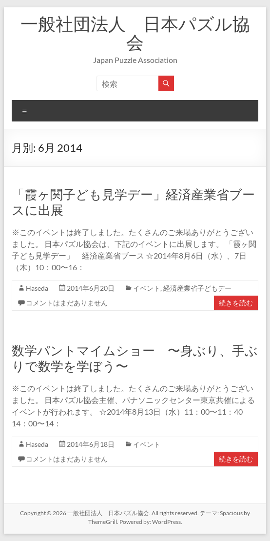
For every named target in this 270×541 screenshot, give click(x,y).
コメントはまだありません (67, 303)
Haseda (37, 288)
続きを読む (236, 303)
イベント (146, 288)
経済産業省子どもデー (197, 288)
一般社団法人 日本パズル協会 (135, 33)
